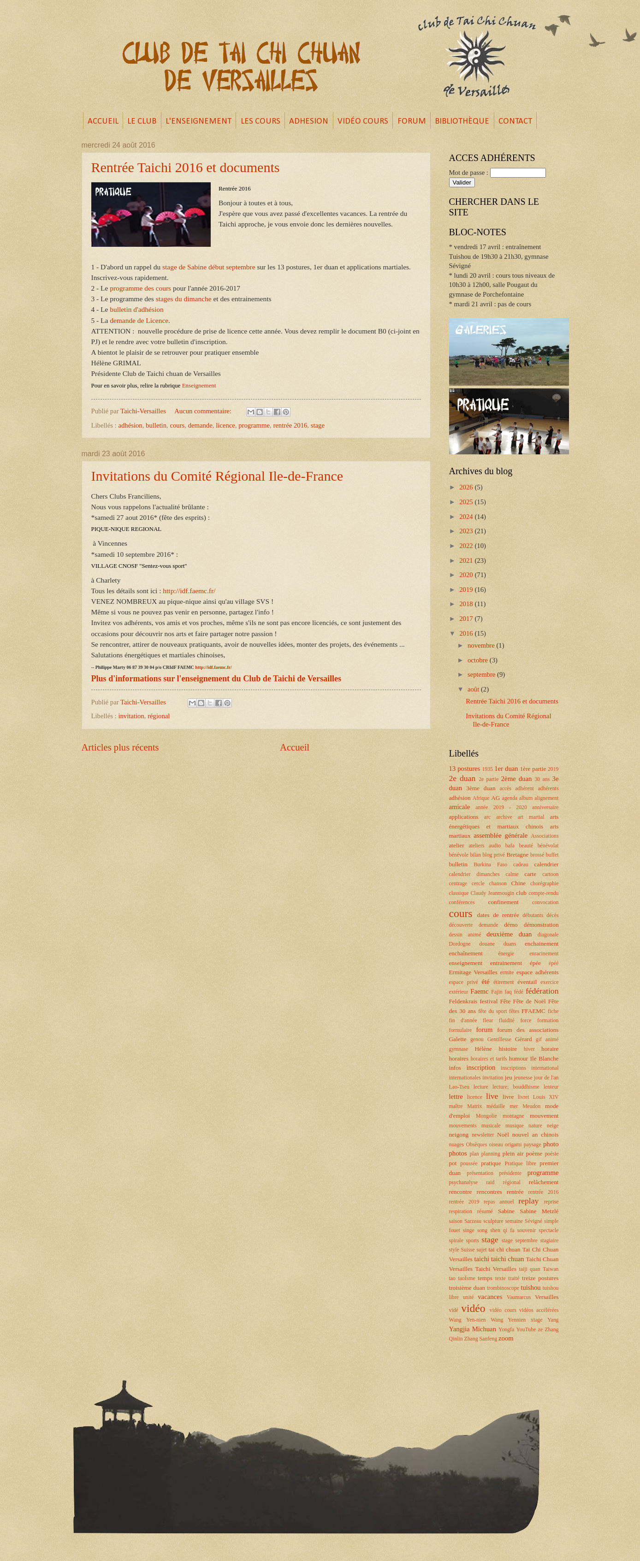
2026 (466, 487)
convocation (545, 903)
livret (523, 1097)
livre (508, 1096)
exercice (549, 982)
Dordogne (460, 944)
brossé (537, 855)
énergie (506, 954)
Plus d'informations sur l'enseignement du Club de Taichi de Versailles (216, 678)
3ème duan (480, 788)
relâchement (544, 1182)
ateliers (476, 846)
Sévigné (533, 1221)
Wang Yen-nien (467, 1320)
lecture (481, 1087)
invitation (131, 716)
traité (513, 1278)
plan (474, 1154)
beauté (526, 846)
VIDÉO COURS (363, 121)
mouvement (544, 1115)
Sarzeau (472, 1221)
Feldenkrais (463, 1001)
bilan (475, 855)
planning (490, 1154)
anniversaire (545, 807)
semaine (514, 1221)
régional (159, 716)
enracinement (543, 954)
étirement (503, 982)
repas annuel (499, 1202)
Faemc (479, 991)
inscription (480, 1067)
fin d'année (463, 1021)
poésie (551, 1154)
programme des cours (140, 288)
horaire (549, 1048)
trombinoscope (503, 1288)
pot (453, 1163)
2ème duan (516, 778)
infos (455, 1067)
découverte (461, 925)
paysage (532, 1145)
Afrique (481, 798)
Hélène (483, 1048)
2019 (466, 589)
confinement (503, 902)
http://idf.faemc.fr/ (190, 591)
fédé (518, 992)
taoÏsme (466, 1278)
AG (495, 797)
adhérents (548, 789)
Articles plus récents (120, 747)
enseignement (466, 962)
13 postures (464, 768)
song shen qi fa (496, 1230)
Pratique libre (520, 1164)
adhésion (130, 425)
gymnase (458, 1049)
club (521, 892)
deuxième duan (509, 934)
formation (547, 1021)
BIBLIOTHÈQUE (462, 121)
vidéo (473, 1308)
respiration (460, 1212)
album (526, 798)
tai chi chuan (504, 1249)
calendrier (546, 864)
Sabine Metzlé (539, 1211)
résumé (485, 1212)
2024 (466, 516)
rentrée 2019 (464, 1202)
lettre (456, 1096)
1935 (487, 769)
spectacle (548, 1230)
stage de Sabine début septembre (208, 267)
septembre (482, 674)
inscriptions (513, 1068)
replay (528, 1200)
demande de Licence (139, 320)
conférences (462, 903)
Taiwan (550, 1269)
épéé (554, 963)
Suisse (468, 1250)
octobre (479, 660)
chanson (498, 884)
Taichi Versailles (495, 1268)
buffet (552, 855)
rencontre (460, 1191)
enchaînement (466, 953)
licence (225, 425)
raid (490, 1183)
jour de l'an (546, 1078)
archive (504, 817)
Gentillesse (499, 1040)
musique (514, 1126)
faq (508, 992)
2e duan (462, 778)
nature (535, 1126)
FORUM (411, 121)
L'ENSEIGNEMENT (198, 121)
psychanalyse (463, 1183)
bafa (510, 846)
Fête (505, 1001)
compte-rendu (543, 893)
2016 (466, 633)
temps (485, 1278)
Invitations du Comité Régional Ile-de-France (217, 475)
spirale (456, 1241)
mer (514, 1106)
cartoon (550, 874)
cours (177, 425)
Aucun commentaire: (203, 411)
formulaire (460, 1030)
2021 (466, 560)
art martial (531, 817)
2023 (466, 531)
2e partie (488, 779)
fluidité (507, 1021)
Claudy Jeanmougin (493, 893)
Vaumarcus (519, 1297)
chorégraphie (544, 884)
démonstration (541, 924)
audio (495, 846)
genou (477, 1040)
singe (468, 1230)
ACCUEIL (103, 121)
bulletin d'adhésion (136, 309)
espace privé (463, 982)
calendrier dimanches (474, 874)
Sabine (506, 1211)
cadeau (520, 865)
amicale (459, 806)
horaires (459, 1058)
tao (452, 1278)
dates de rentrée (498, 915)
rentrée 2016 (290, 425)
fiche (553, 1011)
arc (487, 817)
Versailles (546, 1296)
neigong (459, 1134)
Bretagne (517, 854)
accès (505, 789)
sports (472, 1241)
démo (510, 924)
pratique (491, 1163)
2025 (466, 502)
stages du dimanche (184, 299)
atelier (456, 845)
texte (500, 1278)
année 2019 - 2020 (501, 807)
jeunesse (523, 1078)
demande (200, 425)
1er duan (506, 768)
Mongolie (486, 1116)
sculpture (493, 1221)
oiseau (496, 1145)
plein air (513, 1153)
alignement (546, 798)
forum (484, 1029)
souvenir (526, 1230)
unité (468, 1297)
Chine (518, 883)
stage (318, 425)
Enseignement (199, 385)
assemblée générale (500, 835)
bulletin (156, 425)
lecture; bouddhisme (515, 1087)
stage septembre (520, 1241)
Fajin (496, 992)
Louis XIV (546, 1097)
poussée (468, 1164)
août (474, 689)
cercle (478, 884)
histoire (507, 1048)
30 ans (542, 779)
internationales (465, 1078)
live (492, 1096)
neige (552, 1126)
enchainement (542, 943)
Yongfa (506, 1330)
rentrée (515, 1191)
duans (510, 944)
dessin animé (465, 935)
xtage (536, 1320)
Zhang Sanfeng (481, 1339)
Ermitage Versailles (473, 972)
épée (535, 962)
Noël (503, 1134)
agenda (509, 798)
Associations (544, 836)
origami (513, 1145)
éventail (527, 981)
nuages (456, 1145)
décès (552, 915)
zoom (506, 1338)
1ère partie (533, 768)
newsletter (483, 1135)
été (486, 981)
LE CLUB (141, 121)
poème (534, 1153)
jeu (508, 1077)
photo (551, 1144)
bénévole (458, 855)
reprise (551, 1202)
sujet (481, 1250)
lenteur (551, 1087)
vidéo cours (503, 1310)
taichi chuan (507, 1259)
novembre (482, 645)
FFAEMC (533, 1010)
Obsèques (476, 1145)
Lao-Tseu (459, 1087)
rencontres (489, 1191)
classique (459, 893)
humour (518, 1058)
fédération (542, 990)
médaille (495, 1106)
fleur (488, 1021)
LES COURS (260, 121)
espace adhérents (537, 972)
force (525, 1021)
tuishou (530, 1287)
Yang (552, 1320)
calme (511, 874)
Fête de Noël (529, 1001)
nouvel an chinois (535, 1134)
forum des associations (527, 1029)
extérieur (458, 992)
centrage (458, 884)
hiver (529, 1049)
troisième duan (467, 1287)
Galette (458, 1039)
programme (254, 425)
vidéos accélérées (538, 1310)
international (544, 1068)
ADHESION (308, 121)
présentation (480, 1173)
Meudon (531, 1106)
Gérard (523, 1039)
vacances (490, 1296)
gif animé (547, 1040)
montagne (513, 1116)
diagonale (548, 935)
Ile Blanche (544, 1058)
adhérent (524, 789)
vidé (453, 1310)
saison (455, 1221)
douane (487, 944)
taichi (481, 1259)
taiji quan (529, 1269)
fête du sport (492, 1011)
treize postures (540, 1278)
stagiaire (549, 1241)
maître (456, 1106)
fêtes (514, 1011)
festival (489, 1001)
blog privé (493, 855)
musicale (491, 1126)
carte (530, 873)
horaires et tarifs (489, 1059)
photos (458, 1153)
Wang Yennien (508, 1320)
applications (464, 816)
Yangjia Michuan (473, 1329)
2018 (466, 604)
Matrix (474, 1106)
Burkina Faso (490, 865)
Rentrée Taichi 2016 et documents (185, 167)
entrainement (506, 962)
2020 (466, 574)
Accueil (294, 747)
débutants (532, 915)
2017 (466, 618)
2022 (466, 545)
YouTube (526, 1330)
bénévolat (548, 846)
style (454, 1250)
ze (540, 1330)
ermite (507, 973)
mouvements (463, 1126)
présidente (510, 1173)
